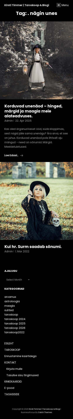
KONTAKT (10, 362)
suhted (9, 310)
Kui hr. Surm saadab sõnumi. (33, 246)
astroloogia (12, 301)
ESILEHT (9, 343)
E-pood (9, 388)
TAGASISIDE (11, 394)
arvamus (10, 297)
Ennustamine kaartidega (20, 356)
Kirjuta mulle (14, 369)
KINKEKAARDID (13, 381)
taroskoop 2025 (14, 323)
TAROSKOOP (12, 350)
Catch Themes (45, 412)
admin (8, 121)
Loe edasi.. (13, 155)
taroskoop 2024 (14, 319)
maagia (9, 306)
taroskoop (11, 314)
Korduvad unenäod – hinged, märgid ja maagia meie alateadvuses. (33, 111)
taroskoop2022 (14, 332)
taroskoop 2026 (14, 328)
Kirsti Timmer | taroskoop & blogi (26, 5)
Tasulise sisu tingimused (22, 375)
